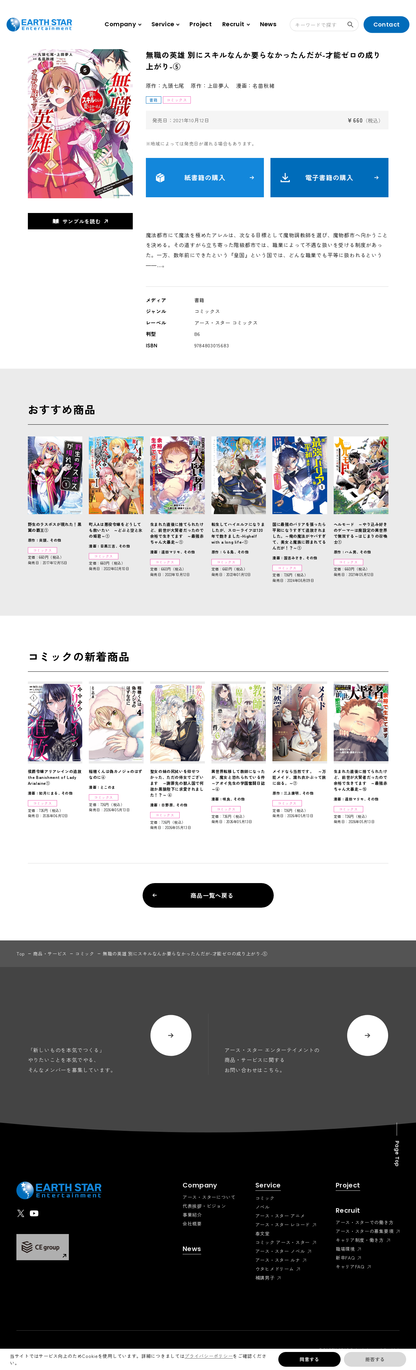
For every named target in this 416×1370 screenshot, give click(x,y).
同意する (309, 1359)
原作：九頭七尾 (165, 85)
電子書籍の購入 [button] (329, 178)
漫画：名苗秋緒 (255, 85)
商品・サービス (50, 953)
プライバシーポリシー (209, 1356)
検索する (353, 25)
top (20, 953)
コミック (84, 953)
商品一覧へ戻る (193, 895)
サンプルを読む (76, 221)
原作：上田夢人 (210, 85)
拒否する (375, 1359)
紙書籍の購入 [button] (205, 178)
